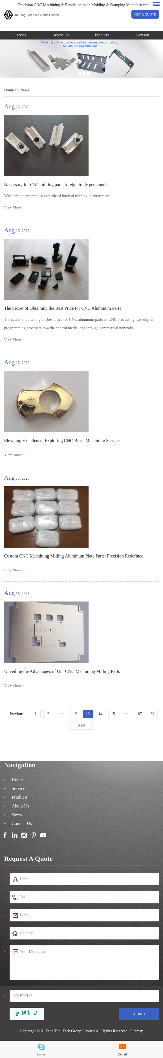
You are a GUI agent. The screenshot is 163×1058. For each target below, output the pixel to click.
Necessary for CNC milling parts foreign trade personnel (55, 184)
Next (81, 725)
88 (153, 714)
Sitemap (136, 1031)
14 (100, 714)
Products (102, 35)
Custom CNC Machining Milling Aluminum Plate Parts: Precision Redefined (73, 556)
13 (88, 714)
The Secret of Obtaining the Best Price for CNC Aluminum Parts (62, 308)
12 (75, 714)
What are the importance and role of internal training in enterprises (56, 196)
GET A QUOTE (145, 14)
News (24, 90)
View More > (13, 207)
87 (140, 714)
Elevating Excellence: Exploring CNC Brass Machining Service (62, 440)
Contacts (142, 35)
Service (20, 35)
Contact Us (22, 823)
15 (113, 714)
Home (9, 90)
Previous (17, 714)
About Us (61, 35)
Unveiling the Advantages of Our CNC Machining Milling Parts (62, 671)
